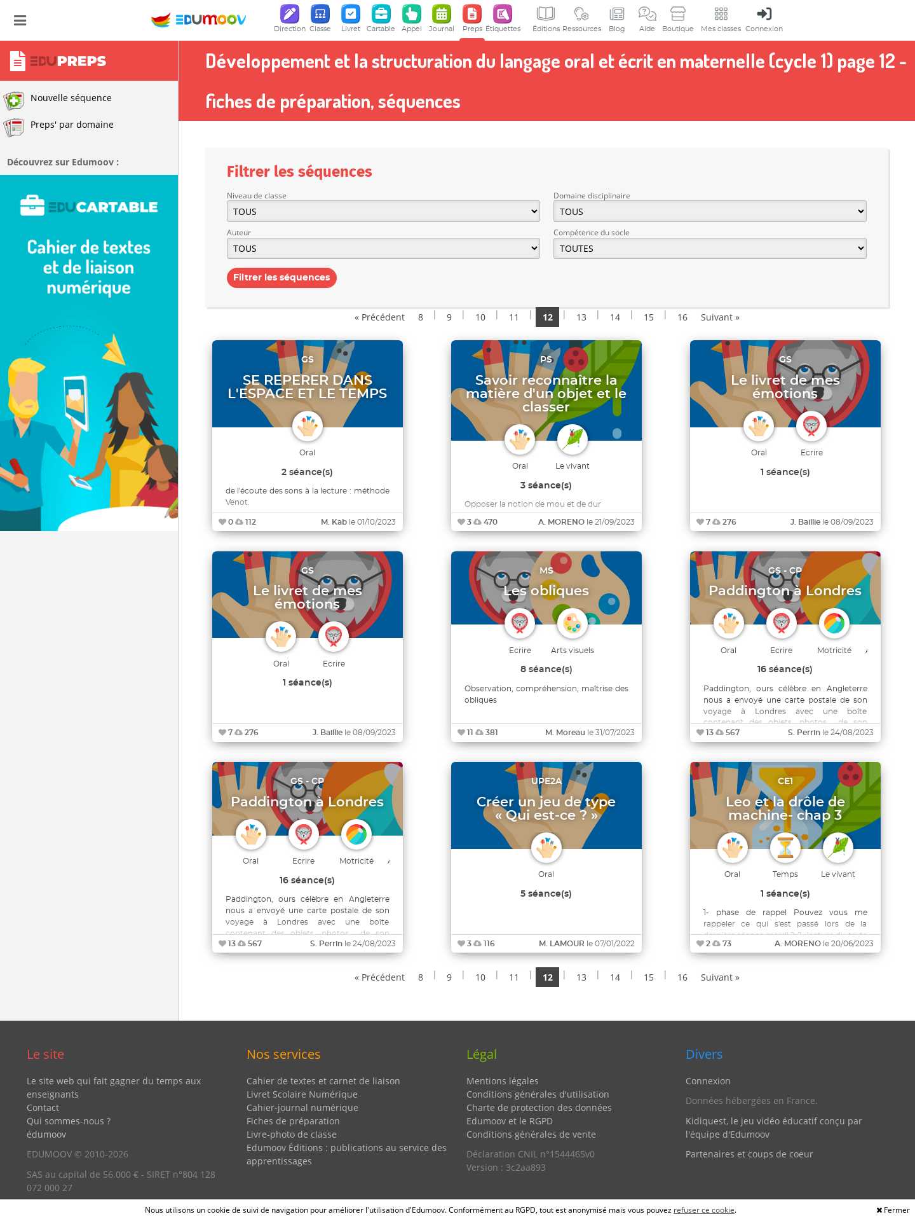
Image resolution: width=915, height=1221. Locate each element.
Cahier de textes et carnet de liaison (323, 1081)
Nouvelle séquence (57, 101)
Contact (43, 1107)
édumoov (46, 1134)
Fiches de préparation (293, 1121)
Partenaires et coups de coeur (749, 1154)
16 (682, 317)
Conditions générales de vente (531, 1134)
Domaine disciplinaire (591, 195)
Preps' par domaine (58, 128)
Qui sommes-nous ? (69, 1121)
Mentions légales (502, 1081)
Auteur (239, 232)
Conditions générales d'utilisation (537, 1094)
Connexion (708, 1081)
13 (581, 317)
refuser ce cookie (704, 1209)
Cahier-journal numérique (302, 1107)
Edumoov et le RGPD (509, 1121)
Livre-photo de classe (292, 1134)
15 (649, 317)
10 (480, 317)
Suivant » (720, 317)
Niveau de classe (257, 195)
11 (514, 317)
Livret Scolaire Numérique (302, 1094)
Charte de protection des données (539, 1107)
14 (615, 317)
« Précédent (380, 317)
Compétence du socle (591, 232)
